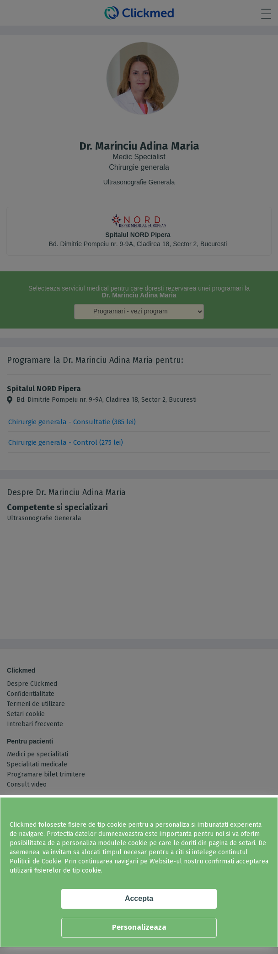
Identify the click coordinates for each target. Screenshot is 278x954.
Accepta (139, 898)
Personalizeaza (139, 927)
